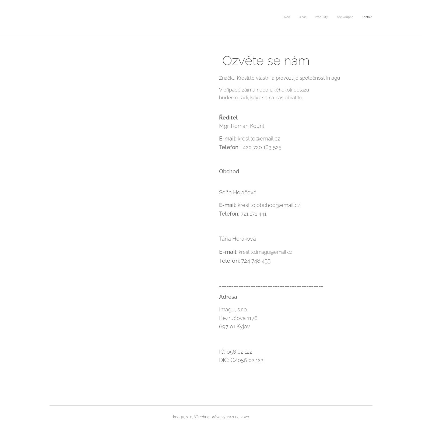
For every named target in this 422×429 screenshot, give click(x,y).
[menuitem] (339, 17)
